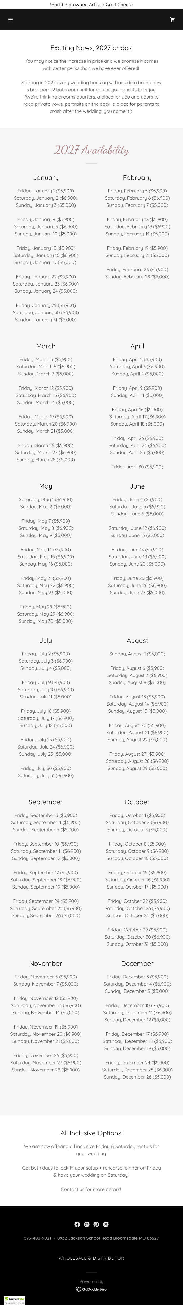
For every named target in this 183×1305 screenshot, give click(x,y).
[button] (25, 19)
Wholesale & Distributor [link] (91, 1258)
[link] (172, 19)
